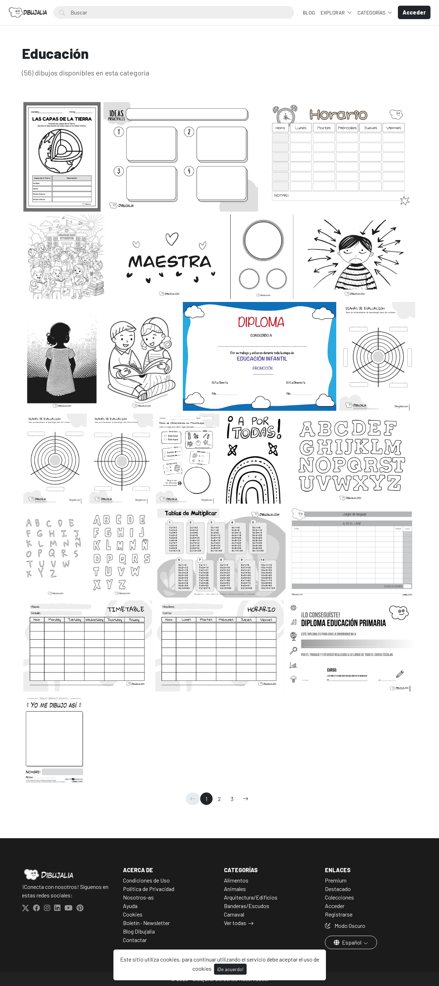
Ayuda (130, 905)
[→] (245, 798)
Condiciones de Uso (146, 880)
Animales (235, 888)
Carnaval (234, 914)
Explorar (333, 13)
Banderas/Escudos (246, 905)
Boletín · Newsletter (146, 922)
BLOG (309, 13)
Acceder (334, 905)
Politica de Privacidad (148, 888)
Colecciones (339, 897)
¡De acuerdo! (230, 969)
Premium (336, 880)
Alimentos (236, 880)
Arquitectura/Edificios (250, 897)
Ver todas (235, 922)
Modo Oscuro (345, 925)
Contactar (135, 939)
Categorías (372, 13)
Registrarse (339, 914)
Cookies (132, 914)
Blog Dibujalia (139, 931)
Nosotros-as (138, 897)
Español (348, 942)
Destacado (338, 888)
